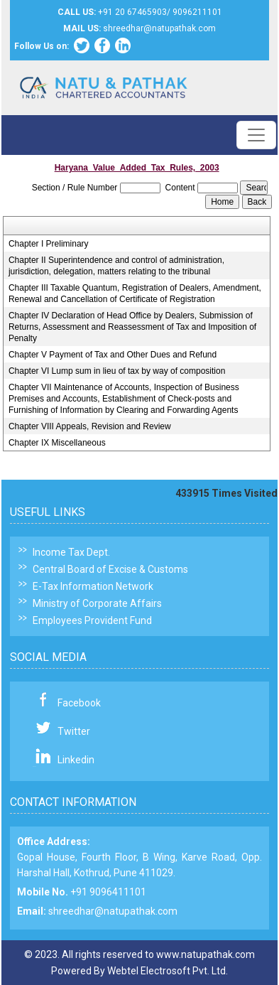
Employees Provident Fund (92, 620)
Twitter (74, 731)
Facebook (79, 703)
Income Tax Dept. (71, 552)
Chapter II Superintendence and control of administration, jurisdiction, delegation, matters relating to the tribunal (116, 265)
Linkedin (76, 759)
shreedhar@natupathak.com (112, 911)
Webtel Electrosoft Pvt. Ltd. (167, 970)
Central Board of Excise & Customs (110, 569)
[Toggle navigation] (256, 135)
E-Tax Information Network (93, 586)
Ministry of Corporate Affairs (97, 603)
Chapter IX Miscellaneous (57, 443)
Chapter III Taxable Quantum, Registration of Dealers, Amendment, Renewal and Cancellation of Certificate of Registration (135, 293)
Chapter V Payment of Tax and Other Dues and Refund (113, 355)
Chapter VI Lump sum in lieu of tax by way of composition (117, 371)
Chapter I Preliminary (49, 244)
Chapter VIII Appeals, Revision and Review (90, 426)
